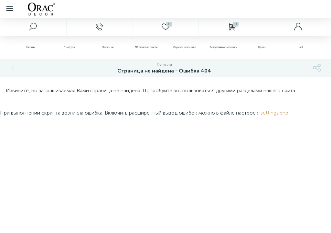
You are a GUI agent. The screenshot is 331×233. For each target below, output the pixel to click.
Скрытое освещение (184, 47)
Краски (262, 47)
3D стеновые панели (146, 47)
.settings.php (274, 113)
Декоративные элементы (223, 47)
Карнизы (30, 47)
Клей (300, 47)
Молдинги (107, 47)
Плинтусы (69, 47)
